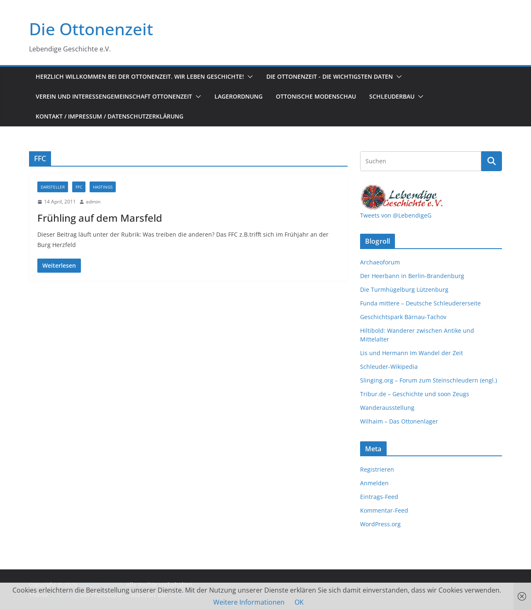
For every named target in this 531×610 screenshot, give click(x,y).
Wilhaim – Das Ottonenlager (399, 421)
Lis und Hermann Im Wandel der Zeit (411, 353)
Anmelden (374, 483)
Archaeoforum (380, 262)
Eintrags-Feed (379, 497)
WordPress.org (380, 524)
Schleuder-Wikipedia (389, 366)
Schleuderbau (391, 96)
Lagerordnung (238, 96)
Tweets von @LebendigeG (395, 215)
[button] (248, 76)
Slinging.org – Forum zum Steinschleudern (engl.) (428, 380)
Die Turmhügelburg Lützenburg (404, 289)
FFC (79, 187)
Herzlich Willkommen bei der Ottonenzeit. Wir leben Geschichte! (140, 76)
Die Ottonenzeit (91, 28)
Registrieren (377, 469)
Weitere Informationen (249, 602)
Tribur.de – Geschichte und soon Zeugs (414, 394)
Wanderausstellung (387, 408)
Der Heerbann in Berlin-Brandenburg (412, 276)
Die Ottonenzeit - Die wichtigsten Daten (329, 76)
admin (93, 201)
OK (299, 602)
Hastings (102, 187)
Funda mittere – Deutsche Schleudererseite (420, 303)
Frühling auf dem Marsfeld (99, 218)
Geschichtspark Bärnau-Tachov (403, 317)
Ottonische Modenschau (316, 96)
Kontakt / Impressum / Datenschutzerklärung (109, 116)
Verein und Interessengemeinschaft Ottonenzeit (114, 96)
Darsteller (53, 187)
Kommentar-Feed (384, 510)
